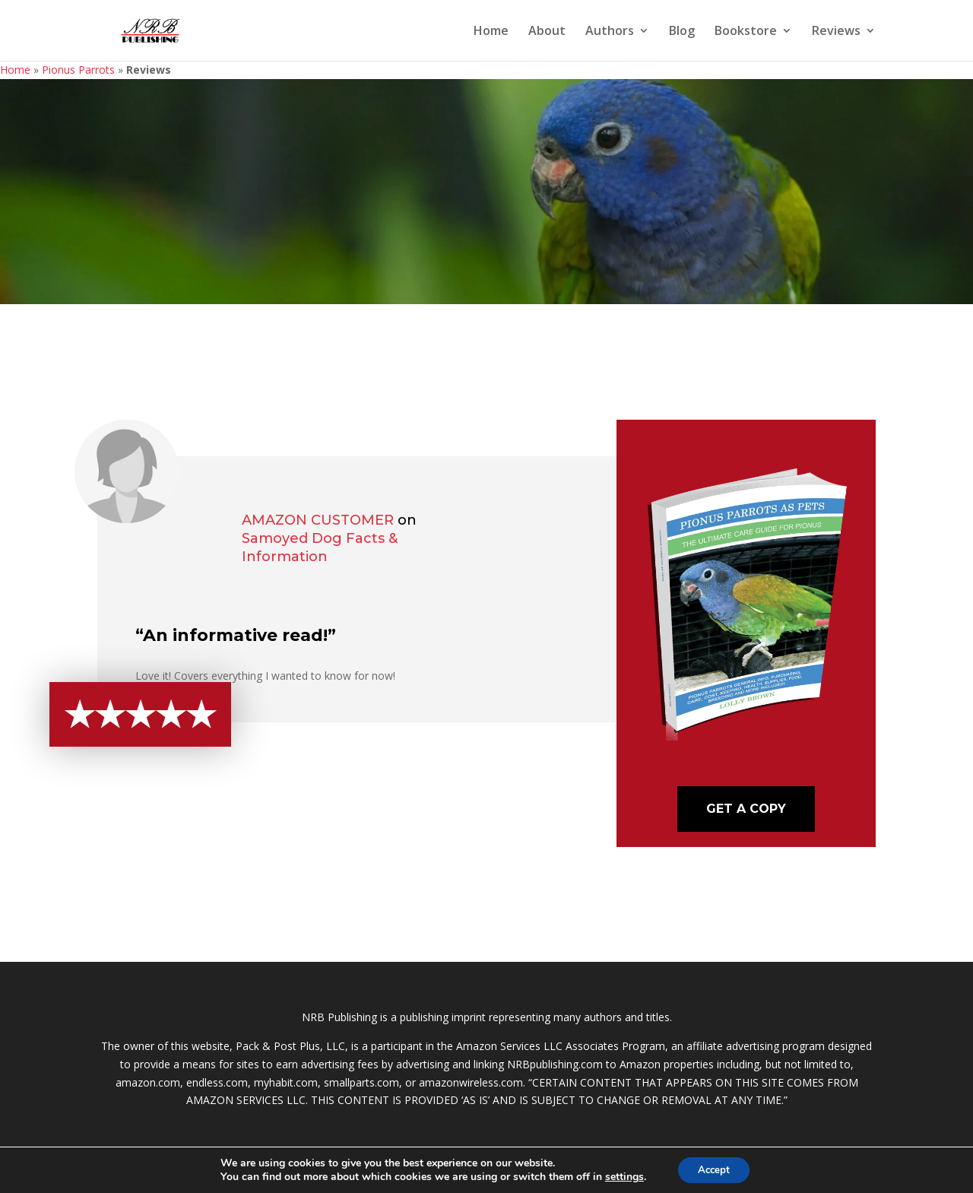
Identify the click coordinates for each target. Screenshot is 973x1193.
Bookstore (746, 32)
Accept (714, 1169)
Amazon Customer (318, 520)
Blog (682, 32)
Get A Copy (746, 808)
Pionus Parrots (78, 69)
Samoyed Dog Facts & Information (320, 547)
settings (620, 1176)
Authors (609, 32)
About (547, 32)
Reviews (836, 32)
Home (491, 32)
